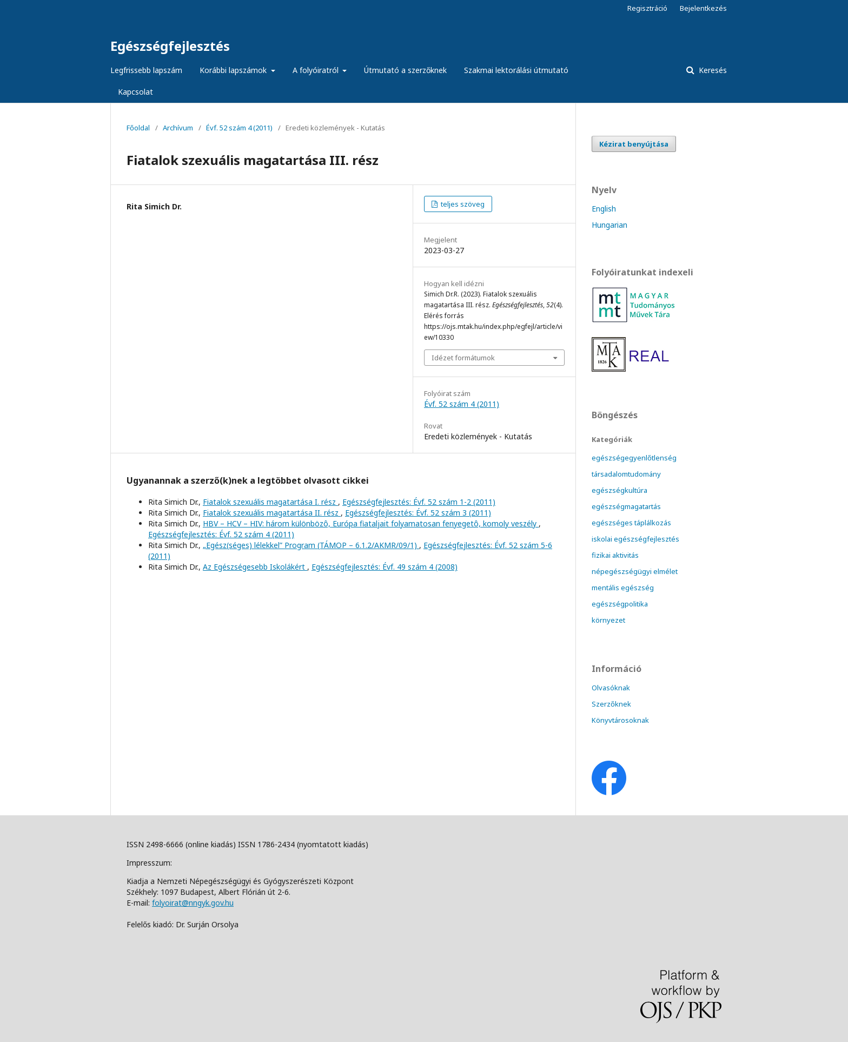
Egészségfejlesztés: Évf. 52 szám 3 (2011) (418, 512)
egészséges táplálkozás (631, 522)
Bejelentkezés (703, 8)
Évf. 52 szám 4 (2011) (239, 128)
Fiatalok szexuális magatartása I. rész (270, 502)
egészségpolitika (620, 604)
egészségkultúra (619, 490)
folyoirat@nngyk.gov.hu (193, 903)
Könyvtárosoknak (620, 720)
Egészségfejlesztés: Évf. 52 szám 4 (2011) (221, 534)
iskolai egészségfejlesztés (635, 539)
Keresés (712, 70)
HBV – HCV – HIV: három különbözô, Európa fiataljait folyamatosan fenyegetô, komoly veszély (371, 523)
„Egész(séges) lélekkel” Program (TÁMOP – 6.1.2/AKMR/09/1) (311, 545)
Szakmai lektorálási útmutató (516, 70)
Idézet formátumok (463, 357)
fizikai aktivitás (615, 555)
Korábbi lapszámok (234, 70)
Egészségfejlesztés (170, 46)
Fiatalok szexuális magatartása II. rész (272, 512)
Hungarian (609, 225)
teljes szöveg (462, 204)
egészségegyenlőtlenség (634, 458)
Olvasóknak (611, 688)
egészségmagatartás (626, 506)
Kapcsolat (135, 92)
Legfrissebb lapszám (146, 70)
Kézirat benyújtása (633, 144)
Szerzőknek (611, 704)
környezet (608, 620)
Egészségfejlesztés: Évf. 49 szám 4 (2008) (385, 567)
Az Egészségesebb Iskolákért (255, 567)
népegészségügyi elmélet (635, 571)
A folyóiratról (317, 70)
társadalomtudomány (626, 474)
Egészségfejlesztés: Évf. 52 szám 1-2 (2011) (418, 502)
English (604, 208)
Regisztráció (647, 8)
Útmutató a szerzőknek (405, 70)
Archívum (178, 128)
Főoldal (138, 128)
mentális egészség (623, 587)
